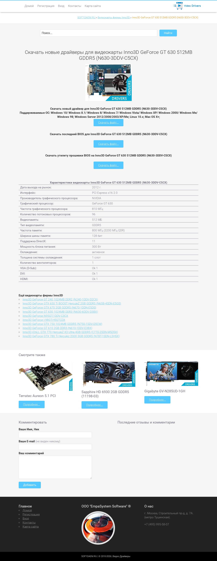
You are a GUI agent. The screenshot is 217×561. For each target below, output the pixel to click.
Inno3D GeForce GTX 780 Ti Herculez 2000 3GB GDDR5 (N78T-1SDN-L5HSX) (71, 336)
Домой (29, 6)
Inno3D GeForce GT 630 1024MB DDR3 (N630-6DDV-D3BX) (60, 311)
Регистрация (45, 6)
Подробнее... (31, 404)
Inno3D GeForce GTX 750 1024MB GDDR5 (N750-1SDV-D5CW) (62, 324)
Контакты (74, 6)
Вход (61, 6)
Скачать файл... (108, 122)
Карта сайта (93, 6)
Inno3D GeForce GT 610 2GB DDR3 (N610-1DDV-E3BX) (57, 328)
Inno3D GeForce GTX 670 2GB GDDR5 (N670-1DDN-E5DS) (59, 307)
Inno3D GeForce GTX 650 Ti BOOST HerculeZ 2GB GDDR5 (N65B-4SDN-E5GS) (72, 303)
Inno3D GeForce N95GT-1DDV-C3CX (45, 315)
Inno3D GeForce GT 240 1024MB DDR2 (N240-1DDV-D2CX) (60, 299)
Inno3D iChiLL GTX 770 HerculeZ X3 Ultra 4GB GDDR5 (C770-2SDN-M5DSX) (70, 332)
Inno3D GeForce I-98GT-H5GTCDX (44, 319)
